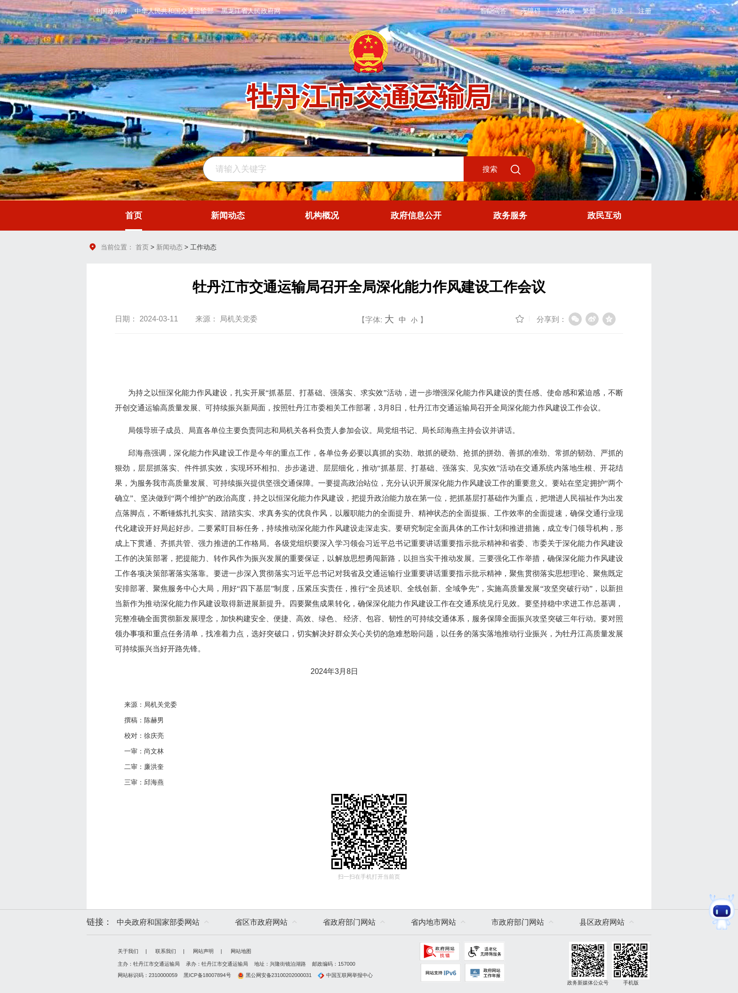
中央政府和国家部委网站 (158, 922)
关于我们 (128, 951)
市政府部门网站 (517, 922)
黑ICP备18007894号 (207, 975)
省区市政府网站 (261, 922)
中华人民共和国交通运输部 (174, 11)
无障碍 (531, 11)
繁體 (589, 11)
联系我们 (165, 951)
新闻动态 (169, 247)
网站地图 (241, 951)
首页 (142, 247)
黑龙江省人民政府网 (251, 11)
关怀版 (565, 11)
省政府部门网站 (349, 922)
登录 (617, 11)
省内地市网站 (433, 922)
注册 (644, 11)
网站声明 (203, 951)
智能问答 (493, 11)
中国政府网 (110, 11)
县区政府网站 (602, 922)
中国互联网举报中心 (345, 975)
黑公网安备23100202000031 (274, 975)
